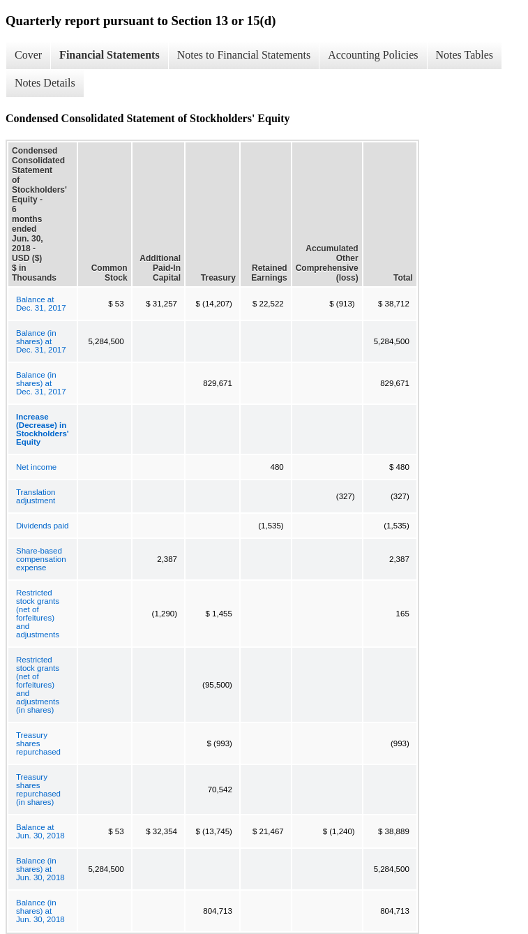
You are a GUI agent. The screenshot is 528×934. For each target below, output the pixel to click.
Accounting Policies (373, 55)
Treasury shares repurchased (38, 743)
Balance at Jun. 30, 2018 (40, 831)
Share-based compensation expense (41, 559)
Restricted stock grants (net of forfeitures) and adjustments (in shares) (37, 684)
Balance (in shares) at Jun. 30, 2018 (40, 869)
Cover (28, 55)
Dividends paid (42, 525)
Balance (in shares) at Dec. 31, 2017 (41, 341)
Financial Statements (109, 55)
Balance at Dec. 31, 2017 (41, 303)
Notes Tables (465, 55)
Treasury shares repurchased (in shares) (38, 789)
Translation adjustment (35, 496)
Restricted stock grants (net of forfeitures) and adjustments (37, 613)
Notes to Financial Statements (244, 55)
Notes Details (45, 83)
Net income (36, 467)
